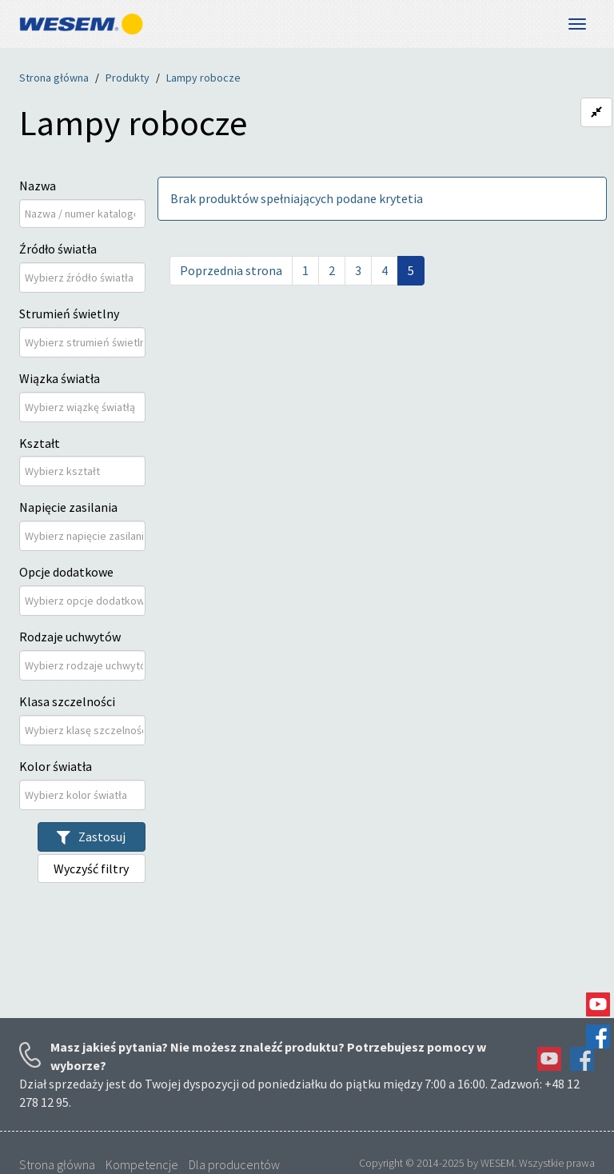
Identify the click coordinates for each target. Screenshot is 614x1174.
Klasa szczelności (67, 701)
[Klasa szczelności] (84, 730)
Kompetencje (142, 1164)
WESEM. (498, 1163)
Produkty (128, 77)
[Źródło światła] (84, 277)
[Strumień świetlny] (84, 342)
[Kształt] (72, 471)
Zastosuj (91, 837)
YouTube (598, 1004)
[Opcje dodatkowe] (84, 600)
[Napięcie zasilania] (84, 535)
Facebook (598, 1036)
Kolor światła (55, 766)
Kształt (39, 443)
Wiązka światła (59, 378)
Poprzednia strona (231, 270)
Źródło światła (58, 249)
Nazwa (37, 186)
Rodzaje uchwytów (70, 637)
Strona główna (54, 77)
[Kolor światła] (84, 795)
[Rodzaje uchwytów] (84, 665)
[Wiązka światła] (84, 407)
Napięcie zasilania (68, 507)
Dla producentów (234, 1164)
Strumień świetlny (69, 313)
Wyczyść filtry (91, 869)
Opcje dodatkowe (66, 572)
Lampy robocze (203, 77)
